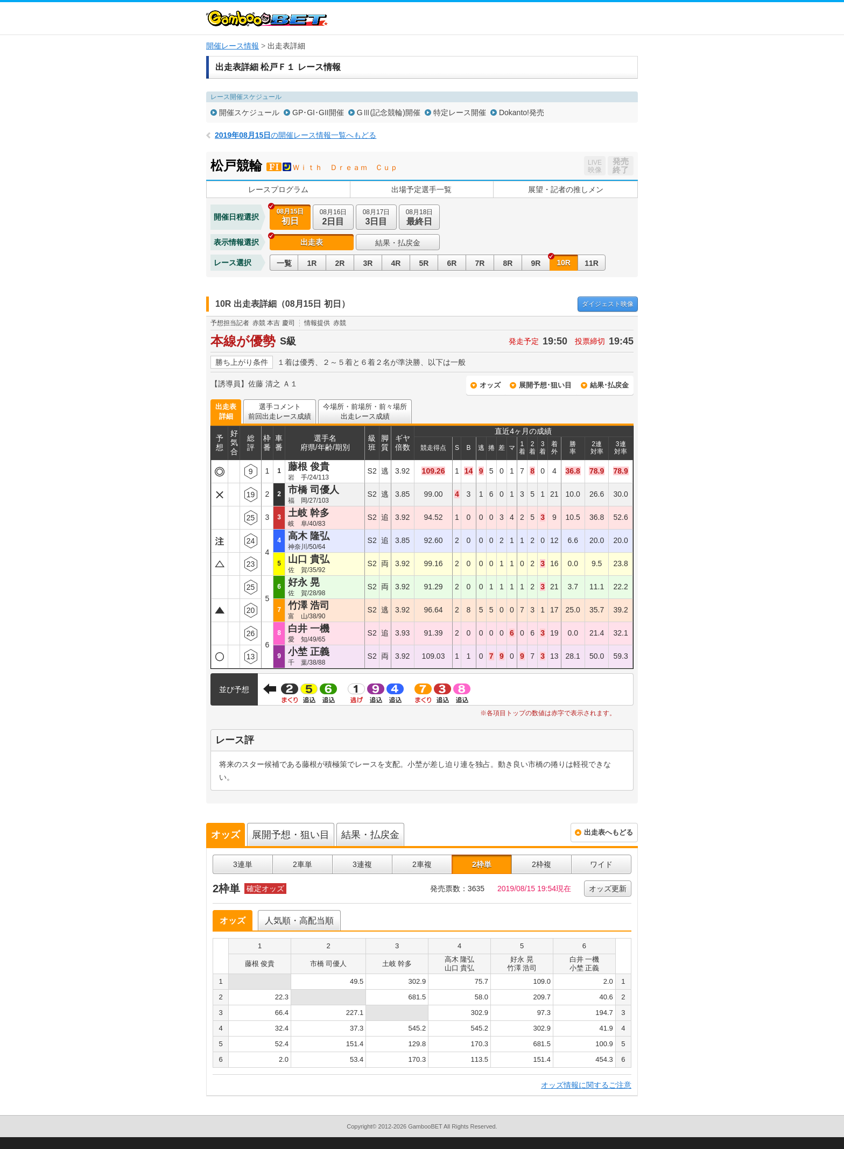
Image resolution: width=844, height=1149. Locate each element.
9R (536, 263)
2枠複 (541, 864)
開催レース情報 (232, 45)
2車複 (422, 864)
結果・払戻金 (397, 242)
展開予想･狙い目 (545, 385)
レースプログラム (278, 189)
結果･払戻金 (609, 385)
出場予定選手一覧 (421, 189)
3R (368, 263)
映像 (608, 304)
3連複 (362, 864)
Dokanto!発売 (521, 112)
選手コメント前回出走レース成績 (279, 411)
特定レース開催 (459, 112)
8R (508, 263)
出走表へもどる (608, 832)
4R (396, 263)
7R (480, 263)
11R (592, 263)
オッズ (490, 385)
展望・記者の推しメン (565, 189)
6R (452, 263)
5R (424, 263)
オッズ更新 (608, 888)
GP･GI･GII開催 (318, 112)
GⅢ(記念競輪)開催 (388, 112)
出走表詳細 (225, 411)
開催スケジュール (249, 112)
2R (340, 263)
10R (564, 262)
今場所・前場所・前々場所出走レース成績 (365, 411)
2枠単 (481, 864)
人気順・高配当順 (299, 920)
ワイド (601, 864)
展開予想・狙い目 (290, 834)
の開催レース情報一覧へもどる (295, 135)
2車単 (302, 864)
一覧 (284, 263)
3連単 (242, 864)
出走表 (311, 242)
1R (312, 263)
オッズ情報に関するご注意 (586, 1085)
